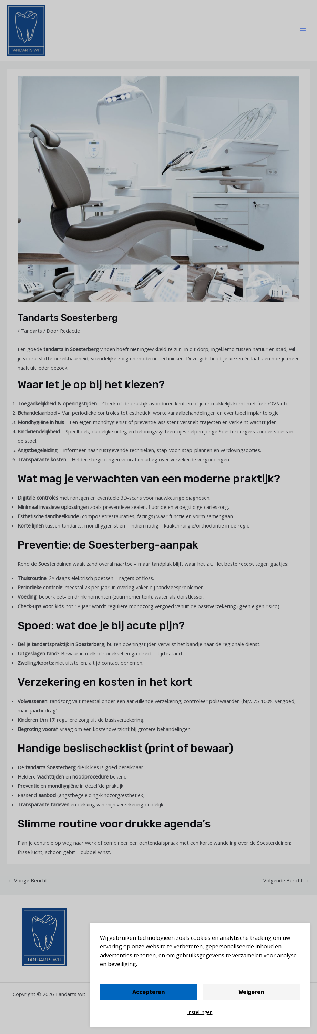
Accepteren (148, 992)
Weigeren (251, 992)
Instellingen (200, 1012)
